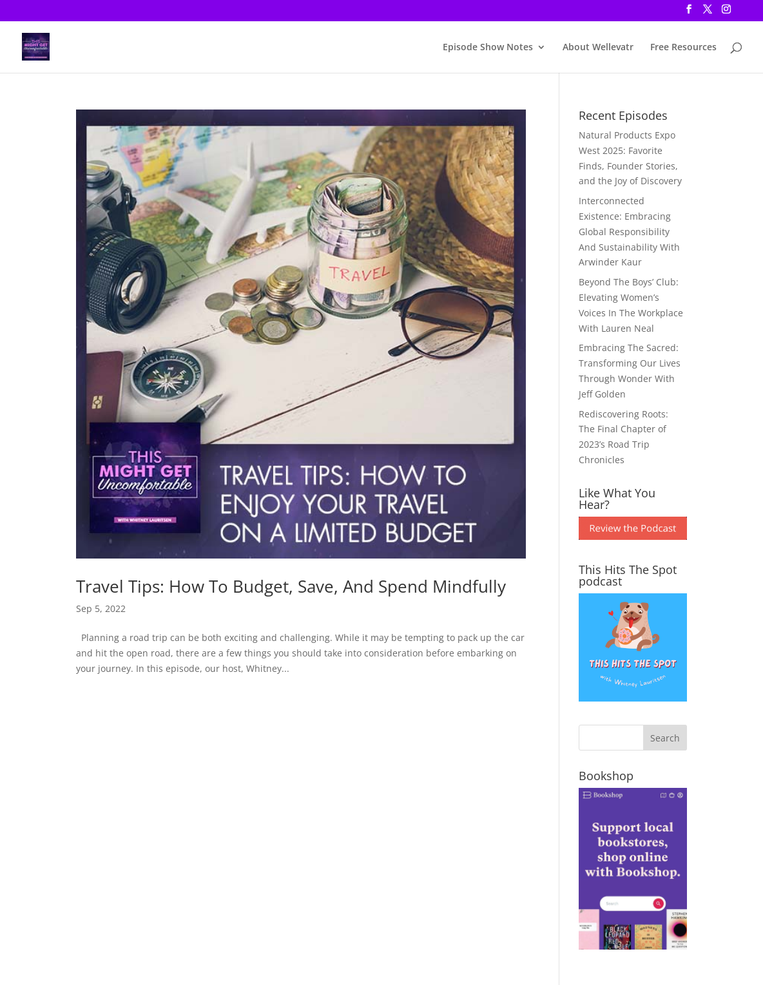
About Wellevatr (598, 48)
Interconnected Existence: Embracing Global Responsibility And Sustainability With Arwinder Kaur (629, 231)
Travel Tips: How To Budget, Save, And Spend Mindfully (291, 586)
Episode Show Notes (488, 48)
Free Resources (683, 48)
